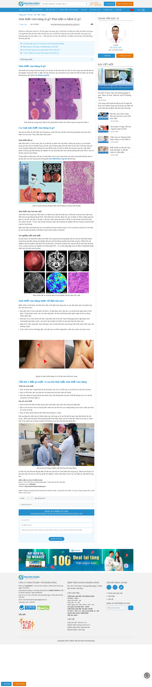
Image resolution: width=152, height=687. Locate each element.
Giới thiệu (111, 596)
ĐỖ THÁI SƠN (115, 48)
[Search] (87, 4)
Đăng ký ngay (56, 539)
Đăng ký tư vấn (125, 55)
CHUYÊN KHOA (37, 10)
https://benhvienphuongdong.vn (35, 486)
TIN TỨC (84, 10)
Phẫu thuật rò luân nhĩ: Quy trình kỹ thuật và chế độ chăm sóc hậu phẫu (120, 150)
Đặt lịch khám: (76, 630)
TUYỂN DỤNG (108, 10)
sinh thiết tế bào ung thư (58, 159)
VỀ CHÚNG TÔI (95, 10)
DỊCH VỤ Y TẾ (24, 10)
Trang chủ (22, 15)
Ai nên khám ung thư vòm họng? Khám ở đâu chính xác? (41, 50)
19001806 (32, 484)
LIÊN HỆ (118, 10)
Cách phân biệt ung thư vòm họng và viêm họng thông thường (43, 43)
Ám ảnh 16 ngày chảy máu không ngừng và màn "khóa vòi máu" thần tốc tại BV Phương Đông (114, 95)
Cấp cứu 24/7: (77, 622)
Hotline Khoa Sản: (78, 627)
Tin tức (29, 15)
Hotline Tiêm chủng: (78, 625)
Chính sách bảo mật (115, 593)
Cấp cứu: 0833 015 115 (124, 4)
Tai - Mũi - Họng (39, 15)
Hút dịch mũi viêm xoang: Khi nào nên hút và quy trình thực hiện (120, 116)
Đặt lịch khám (19, 684)
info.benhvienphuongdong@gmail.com (35, 599)
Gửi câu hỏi (109, 4)
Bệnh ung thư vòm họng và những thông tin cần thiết (40, 47)
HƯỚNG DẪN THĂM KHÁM (68, 10)
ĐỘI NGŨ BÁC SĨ (51, 10)
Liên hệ (110, 599)
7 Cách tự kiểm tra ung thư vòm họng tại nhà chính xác (41, 53)
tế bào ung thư (43, 75)
